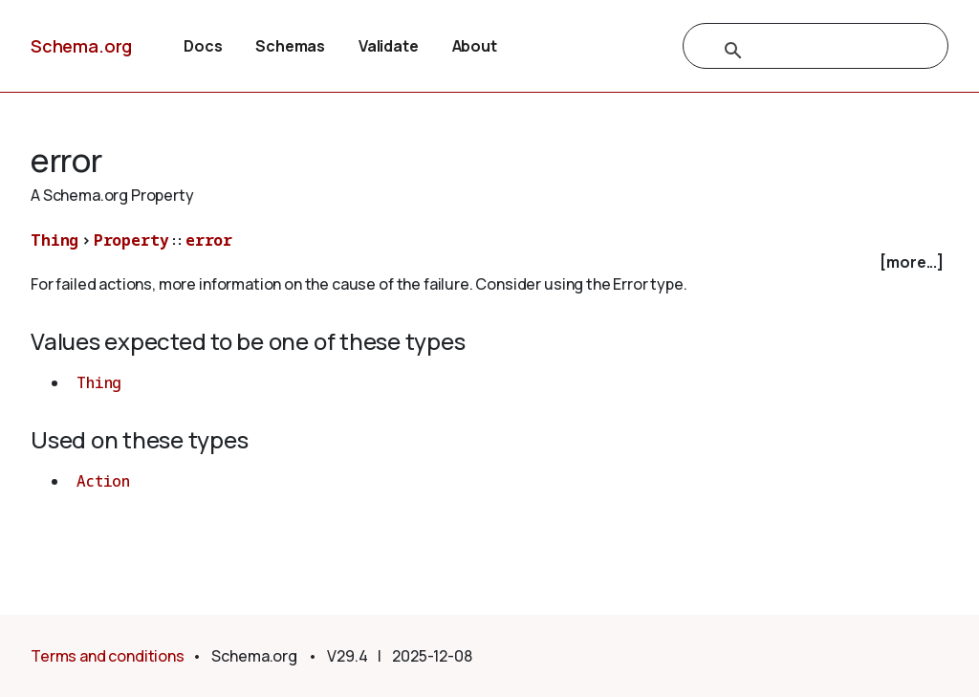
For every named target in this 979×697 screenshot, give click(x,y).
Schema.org (81, 45)
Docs (203, 45)
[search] (795, 50)
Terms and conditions (108, 655)
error (208, 239)
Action (103, 480)
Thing (54, 239)
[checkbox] (489, 262)
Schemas (290, 45)
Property (131, 239)
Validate (389, 45)
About (474, 45)
